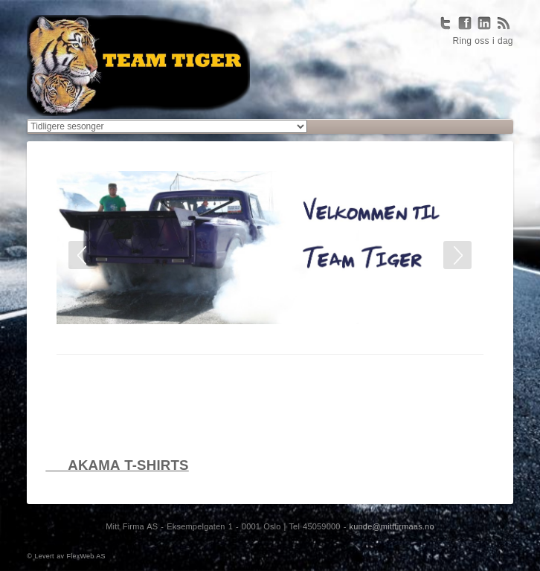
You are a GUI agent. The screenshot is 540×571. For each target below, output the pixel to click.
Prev (82, 255)
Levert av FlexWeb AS (70, 556)
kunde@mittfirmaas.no (392, 526)
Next (457, 255)
